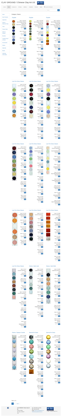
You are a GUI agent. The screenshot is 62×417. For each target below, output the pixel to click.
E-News (20, 7)
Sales (41, 7)
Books (3, 50)
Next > (18, 403)
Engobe (14, 17)
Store (9, 7)
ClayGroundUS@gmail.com (39, 410)
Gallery (25, 7)
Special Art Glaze (33, 332)
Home (4, 7)
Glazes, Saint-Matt (51, 266)
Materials (4, 48)
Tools (3, 26)
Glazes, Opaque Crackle (18, 332)
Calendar (31, 7)
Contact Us (14, 7)
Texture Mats (5, 29)
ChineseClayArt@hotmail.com (37, 411)
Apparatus (4, 19)
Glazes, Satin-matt (34, 266)
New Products (5, 17)
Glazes (3, 45)
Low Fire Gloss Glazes (18, 81)
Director (36, 7)
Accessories (4, 42)
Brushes (4, 35)
